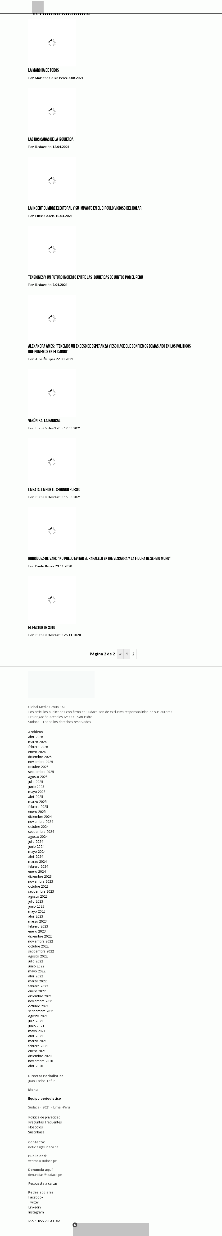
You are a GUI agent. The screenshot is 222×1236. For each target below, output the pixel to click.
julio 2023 (35, 901)
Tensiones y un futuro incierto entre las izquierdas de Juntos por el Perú (85, 277)
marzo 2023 (37, 921)
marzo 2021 (37, 1041)
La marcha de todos (43, 70)
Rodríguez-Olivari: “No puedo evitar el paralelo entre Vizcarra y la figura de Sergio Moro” (99, 558)
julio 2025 (35, 781)
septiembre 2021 (41, 1011)
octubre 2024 (38, 826)
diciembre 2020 (40, 1056)
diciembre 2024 (40, 816)
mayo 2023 (36, 911)
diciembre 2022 (40, 936)
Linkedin (34, 1207)
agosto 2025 (38, 776)
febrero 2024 (38, 866)
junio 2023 (36, 906)
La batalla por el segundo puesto (54, 490)
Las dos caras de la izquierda (50, 139)
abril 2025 (35, 796)
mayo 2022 (36, 971)
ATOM (55, 1221)
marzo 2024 (37, 861)
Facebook (35, 1197)
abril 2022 (35, 976)
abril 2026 (35, 736)
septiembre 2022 (41, 951)
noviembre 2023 (40, 881)
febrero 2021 (38, 1046)
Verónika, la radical (44, 420)
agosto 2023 (38, 896)
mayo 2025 (36, 791)
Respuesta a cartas (43, 1183)
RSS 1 (33, 1221)
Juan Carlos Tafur (49, 428)
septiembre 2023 (41, 891)
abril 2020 (35, 1066)
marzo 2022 (37, 981)
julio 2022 (35, 961)
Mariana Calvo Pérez (51, 78)
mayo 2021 (36, 1031)
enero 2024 (37, 871)
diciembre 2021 (40, 996)
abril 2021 (35, 1036)
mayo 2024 (36, 851)
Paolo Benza (44, 566)
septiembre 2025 (41, 771)
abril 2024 (35, 856)
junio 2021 (36, 1026)
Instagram (36, 1212)
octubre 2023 (38, 886)
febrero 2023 (38, 926)
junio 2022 (36, 966)
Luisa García (45, 216)
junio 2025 (36, 786)
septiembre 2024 (41, 831)
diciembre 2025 (40, 756)
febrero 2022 (38, 986)
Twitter (33, 1202)
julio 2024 (35, 841)
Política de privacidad (44, 1117)
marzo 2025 (37, 801)
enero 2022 (37, 991)
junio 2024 (36, 846)
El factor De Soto (41, 627)
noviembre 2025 (40, 761)
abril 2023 (35, 916)
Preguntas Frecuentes (45, 1122)
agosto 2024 (38, 836)
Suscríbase (36, 1132)
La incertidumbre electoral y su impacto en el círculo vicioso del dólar (84, 208)
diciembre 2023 (40, 876)
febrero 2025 (38, 806)
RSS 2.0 (43, 1221)
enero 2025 (37, 811)
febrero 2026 (38, 746)
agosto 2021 (38, 1016)
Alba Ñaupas (45, 359)
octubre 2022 (38, 946)
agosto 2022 (38, 956)
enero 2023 (37, 931)
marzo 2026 (37, 741)
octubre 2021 (38, 1006)
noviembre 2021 (40, 1001)
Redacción (43, 147)
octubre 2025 (38, 766)
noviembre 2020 (40, 1061)
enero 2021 (37, 1051)
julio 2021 (35, 1021)
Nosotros (35, 1127)
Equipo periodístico (44, 1098)
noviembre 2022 (40, 941)
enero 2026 (37, 751)
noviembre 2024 (40, 821)
